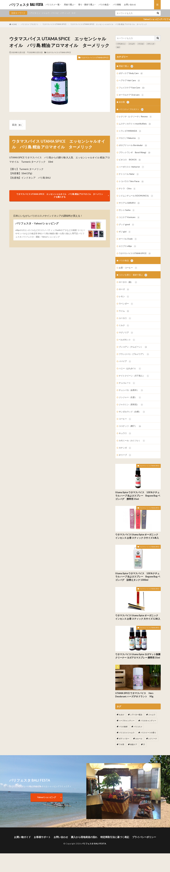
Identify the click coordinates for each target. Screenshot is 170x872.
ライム (124, 311)
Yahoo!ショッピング (46, 797)
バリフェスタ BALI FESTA (26, 4)
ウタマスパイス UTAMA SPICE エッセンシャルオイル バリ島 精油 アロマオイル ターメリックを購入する (59, 195)
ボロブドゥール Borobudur (133, 145)
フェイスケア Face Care (131, 87)
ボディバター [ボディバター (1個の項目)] (124, 738)
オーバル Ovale (128, 239)
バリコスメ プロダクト (30, 24)
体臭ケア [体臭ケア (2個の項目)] (133, 744)
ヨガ (73, 13)
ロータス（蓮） (128, 282)
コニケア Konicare (129, 217)
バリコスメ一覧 (53, 4)
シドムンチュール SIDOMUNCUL (136, 195)
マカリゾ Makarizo (129, 138)
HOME (14, 24)
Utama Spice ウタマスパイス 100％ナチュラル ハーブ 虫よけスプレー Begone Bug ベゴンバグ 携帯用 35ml (137, 495)
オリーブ (125, 455)
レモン (124, 296)
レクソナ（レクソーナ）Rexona (135, 116)
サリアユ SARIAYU (129, 203)
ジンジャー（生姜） (130, 397)
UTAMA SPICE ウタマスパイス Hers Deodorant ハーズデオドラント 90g (135, 695)
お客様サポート (42, 837)
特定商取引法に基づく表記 (114, 837)
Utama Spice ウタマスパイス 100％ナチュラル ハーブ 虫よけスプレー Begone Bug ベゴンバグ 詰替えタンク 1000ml (137, 576)
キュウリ (125, 433)
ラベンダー (126, 303)
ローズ (124, 289)
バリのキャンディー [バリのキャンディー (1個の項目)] (148, 721)
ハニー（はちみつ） (130, 368)
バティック (65, 13)
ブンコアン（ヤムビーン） (133, 347)
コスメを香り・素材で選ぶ (133, 275)
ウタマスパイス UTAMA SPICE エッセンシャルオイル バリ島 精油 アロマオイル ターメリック (109, 24)
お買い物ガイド (22, 837)
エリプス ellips (127, 246)
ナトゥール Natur (129, 174)
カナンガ (125, 447)
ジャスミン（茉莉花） (131, 404)
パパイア (125, 361)
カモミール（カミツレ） (132, 440)
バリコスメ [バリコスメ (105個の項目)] (138, 726)
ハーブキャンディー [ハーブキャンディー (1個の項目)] (126, 721)
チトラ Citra (127, 188)
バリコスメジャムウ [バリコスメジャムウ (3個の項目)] (126, 732)
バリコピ (55, 13)
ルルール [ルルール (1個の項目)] (138, 738)
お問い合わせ (130, 4)
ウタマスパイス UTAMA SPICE (54, 24)
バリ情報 (117, 4)
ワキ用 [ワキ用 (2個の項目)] (121, 744)
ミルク (124, 325)
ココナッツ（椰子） (130, 426)
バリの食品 (104, 4)
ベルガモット (127, 339)
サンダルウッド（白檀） (132, 411)
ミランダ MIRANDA (130, 131)
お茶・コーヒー (128, 267)
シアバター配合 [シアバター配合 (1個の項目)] (136, 715)
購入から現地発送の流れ (84, 837)
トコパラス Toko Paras (131, 181)
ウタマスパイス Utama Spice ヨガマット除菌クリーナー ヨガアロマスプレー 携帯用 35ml (137, 656)
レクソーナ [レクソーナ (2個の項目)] (152, 738)
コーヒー (125, 419)
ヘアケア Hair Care (129, 80)
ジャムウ (46, 13)
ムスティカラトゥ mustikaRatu (135, 123)
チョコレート (127, 383)
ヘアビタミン (34, 13)
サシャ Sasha (127, 210)
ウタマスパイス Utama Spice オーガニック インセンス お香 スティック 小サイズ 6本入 (137, 536)
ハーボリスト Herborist (131, 167)
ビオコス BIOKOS (130, 159)
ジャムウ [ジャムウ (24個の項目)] (151, 715)
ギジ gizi (125, 231)
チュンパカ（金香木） (131, 390)
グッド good (126, 224)
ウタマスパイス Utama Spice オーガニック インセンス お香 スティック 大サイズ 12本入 (137, 617)
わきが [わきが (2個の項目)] (121, 715)
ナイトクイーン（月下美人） (134, 375)
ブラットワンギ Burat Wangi (134, 152)
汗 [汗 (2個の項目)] (144, 744)
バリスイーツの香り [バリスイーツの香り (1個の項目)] (148, 732)
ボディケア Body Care (131, 73)
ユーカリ (125, 318)
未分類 (124, 102)
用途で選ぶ (69, 4)
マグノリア (126, 332)
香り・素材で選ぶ (86, 4)
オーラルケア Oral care (131, 95)
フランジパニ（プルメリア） (134, 354)
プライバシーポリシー (144, 837)
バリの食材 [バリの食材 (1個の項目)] (123, 726)
